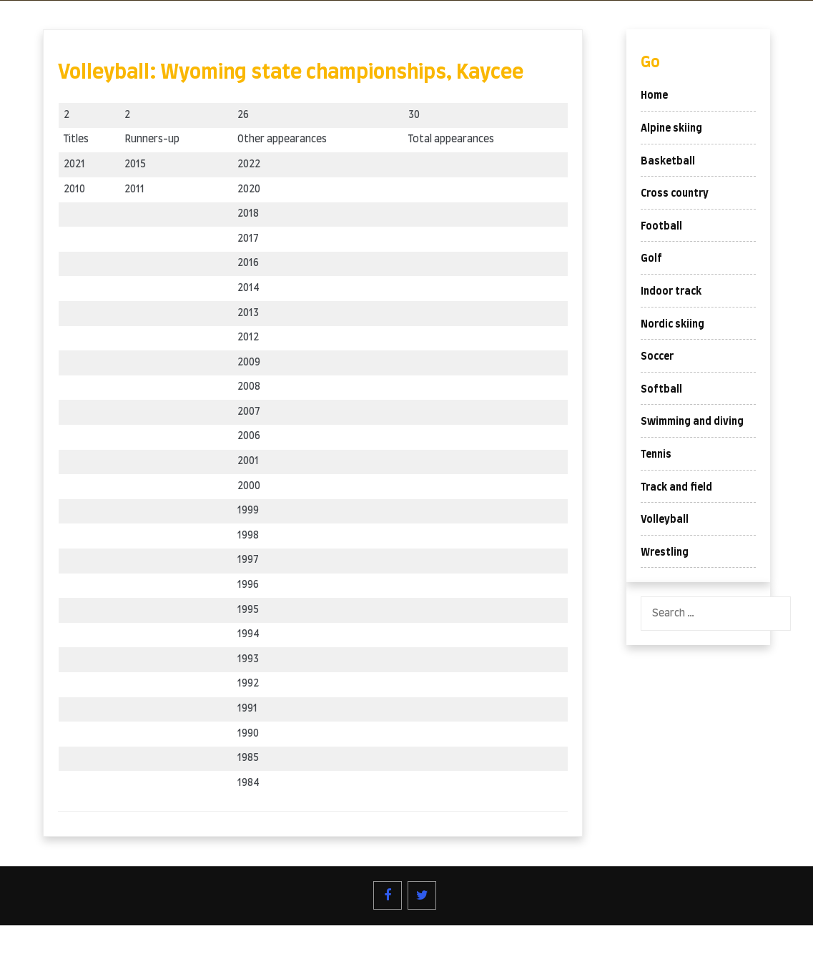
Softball (661, 390)
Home (654, 96)
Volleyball (665, 520)
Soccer (657, 357)
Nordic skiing (672, 325)
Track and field (676, 488)
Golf (651, 259)
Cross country (675, 194)
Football (661, 227)
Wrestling (665, 553)
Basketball (668, 162)
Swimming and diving (692, 422)
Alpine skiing (671, 129)
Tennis (656, 455)
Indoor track (671, 292)
